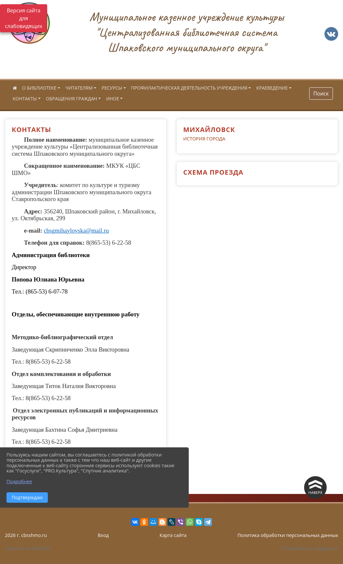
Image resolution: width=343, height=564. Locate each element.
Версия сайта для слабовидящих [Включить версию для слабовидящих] (23, 18)
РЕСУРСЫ (112, 88)
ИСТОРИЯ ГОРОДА (204, 139)
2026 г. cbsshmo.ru (26, 535)
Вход (103, 535)
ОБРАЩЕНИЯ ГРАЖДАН (71, 98)
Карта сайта (172, 535)
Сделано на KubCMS (27, 548)
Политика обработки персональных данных (287, 535)
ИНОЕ (112, 98)
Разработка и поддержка (310, 548)
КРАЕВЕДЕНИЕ (272, 88)
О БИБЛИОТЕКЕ (39, 88)
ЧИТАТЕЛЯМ (79, 88)
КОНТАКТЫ (25, 98)
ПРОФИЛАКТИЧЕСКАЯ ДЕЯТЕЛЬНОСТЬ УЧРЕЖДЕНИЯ (189, 88)
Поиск (321, 93)
